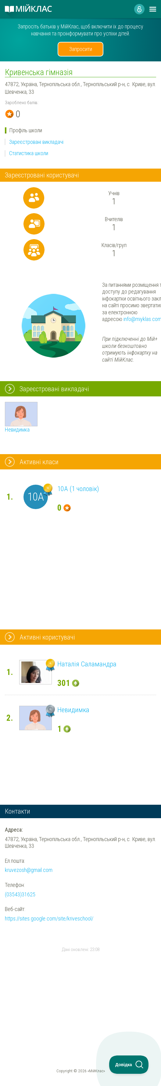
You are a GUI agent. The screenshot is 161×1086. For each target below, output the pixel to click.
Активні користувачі (47, 637)
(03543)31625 (20, 894)
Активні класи (39, 462)
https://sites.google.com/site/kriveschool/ (49, 918)
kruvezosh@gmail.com (28, 870)
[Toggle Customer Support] (129, 1064)
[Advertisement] (80, 992)
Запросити (80, 49)
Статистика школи (28, 153)
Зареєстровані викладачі (36, 142)
